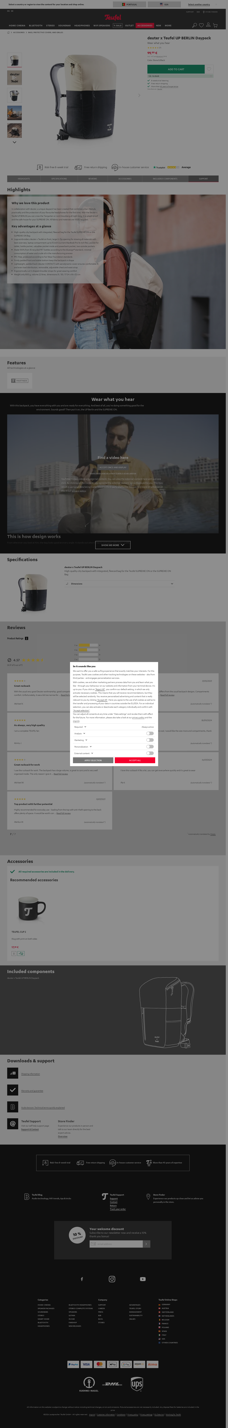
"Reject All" (100, 689)
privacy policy (138, 717)
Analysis (78, 733)
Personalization (81, 746)
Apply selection (93, 760)
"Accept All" (102, 699)
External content (82, 753)
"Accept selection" (81, 710)
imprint (76, 721)
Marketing (79, 740)
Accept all (135, 760)
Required (78, 726)
